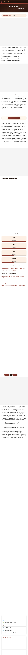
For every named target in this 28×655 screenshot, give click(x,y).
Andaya (5, 459)
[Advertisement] (14, 32)
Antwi (5, 439)
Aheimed (12, 252)
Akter (3, 236)
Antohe (3, 245)
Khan (6, 237)
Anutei (5, 445)
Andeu (5, 451)
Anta (2, 243)
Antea (5, 355)
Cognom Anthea (9, 508)
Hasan (20, 236)
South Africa (9, 197)
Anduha (5, 391)
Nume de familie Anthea (10, 528)
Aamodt (3, 251)
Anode (5, 412)
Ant (4, 418)
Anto (5, 430)
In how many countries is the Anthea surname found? (12, 271)
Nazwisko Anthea (9, 513)
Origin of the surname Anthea (10, 482)
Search (23, 572)
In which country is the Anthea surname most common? (12, 261)
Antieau (22, 243)
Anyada (5, 448)
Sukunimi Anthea (9, 523)
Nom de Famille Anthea (10, 500)
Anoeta (5, 465)
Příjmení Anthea (9, 518)
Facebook (14, 289)
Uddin (9, 237)
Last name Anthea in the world (10, 479)
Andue (5, 388)
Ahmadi (19, 252)
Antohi (5, 433)
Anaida (5, 468)
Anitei (5, 406)
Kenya (8, 185)
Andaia (5, 457)
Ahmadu (23, 252)
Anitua (5, 409)
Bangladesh (9, 182)
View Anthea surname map (14, 117)
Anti (5, 427)
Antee (14, 243)
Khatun (8, 236)
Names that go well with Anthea (11, 490)
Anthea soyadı (8, 533)
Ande (5, 462)
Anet (5, 394)
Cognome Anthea (9, 505)
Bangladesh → (14, 237)
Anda (5, 454)
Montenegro (9, 188)
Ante (8, 243)
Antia (19, 243)
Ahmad (15, 252)
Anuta (5, 442)
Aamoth (10, 251)
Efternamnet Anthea (9, 531)
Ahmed (23, 236)
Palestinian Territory (11, 194)
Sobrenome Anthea (9, 510)
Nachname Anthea (9, 502)
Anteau (10, 243)
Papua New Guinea (10, 191)
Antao (5, 421)
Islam (5, 236)
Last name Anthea (8, 477)
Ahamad (17, 251)
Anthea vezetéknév (9, 526)
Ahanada (8, 252)
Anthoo (6, 245)
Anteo (17, 243)
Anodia (5, 415)
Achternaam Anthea (9, 515)
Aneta (5, 397)
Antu (5, 436)
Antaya (5, 243)
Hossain (12, 236)
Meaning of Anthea (8, 487)
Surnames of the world (7, 15)
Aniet (5, 400)
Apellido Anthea (8, 497)
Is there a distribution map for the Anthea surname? (11, 281)
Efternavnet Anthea (9, 520)
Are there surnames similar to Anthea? (11, 285)
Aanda (13, 251)
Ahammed (4, 252)
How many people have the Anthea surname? (12, 276)
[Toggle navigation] (26, 1)
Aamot (6, 251)
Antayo (5, 424)
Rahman (16, 236)
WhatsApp (7, 289)
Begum (3, 237)
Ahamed (20, 251)
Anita (5, 403)
